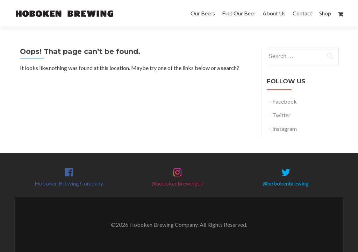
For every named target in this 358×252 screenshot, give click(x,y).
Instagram (284, 128)
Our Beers (203, 13)
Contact (302, 13)
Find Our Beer (239, 13)
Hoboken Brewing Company (69, 183)
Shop (325, 13)
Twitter (281, 115)
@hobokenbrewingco (177, 183)
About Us (274, 13)
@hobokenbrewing (286, 183)
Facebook (284, 101)
